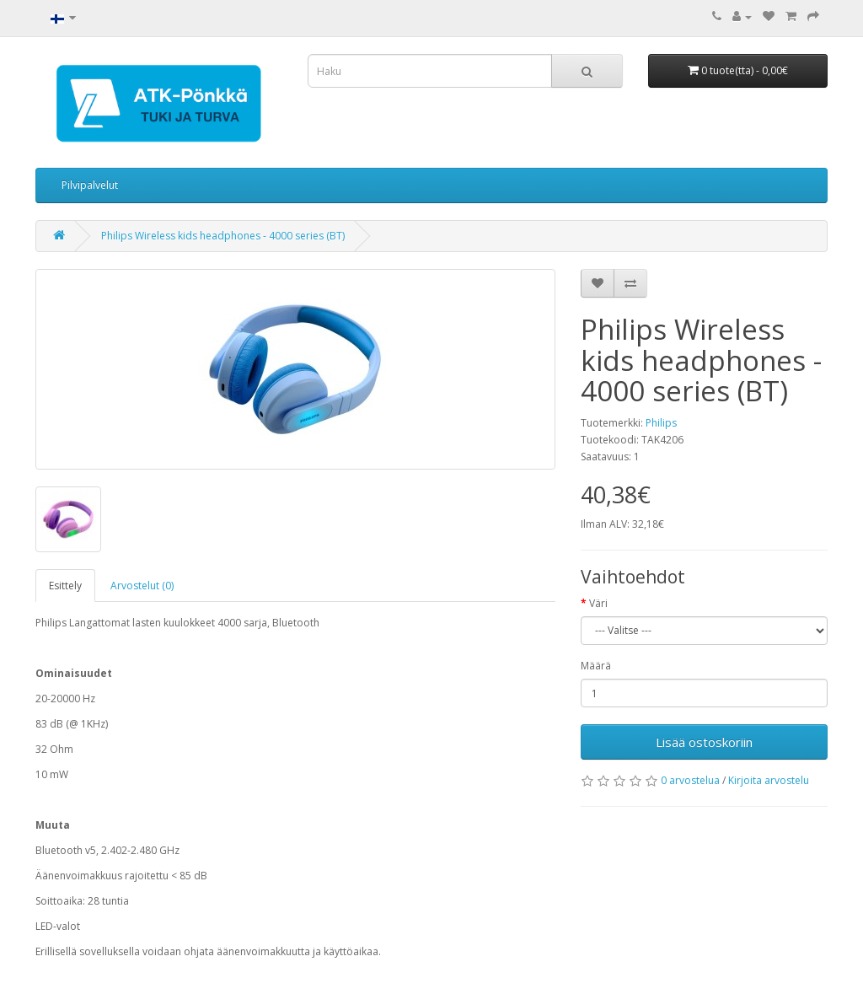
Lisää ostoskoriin (704, 741)
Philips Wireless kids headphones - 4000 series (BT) (223, 235)
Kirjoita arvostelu (768, 780)
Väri (598, 603)
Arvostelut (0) (142, 585)
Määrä (596, 665)
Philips (661, 423)
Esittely (65, 585)
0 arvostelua (690, 780)
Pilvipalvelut (90, 185)
